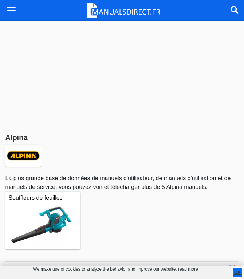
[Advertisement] (122, 75)
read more (188, 269)
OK (237, 272)
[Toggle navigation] (11, 10)
